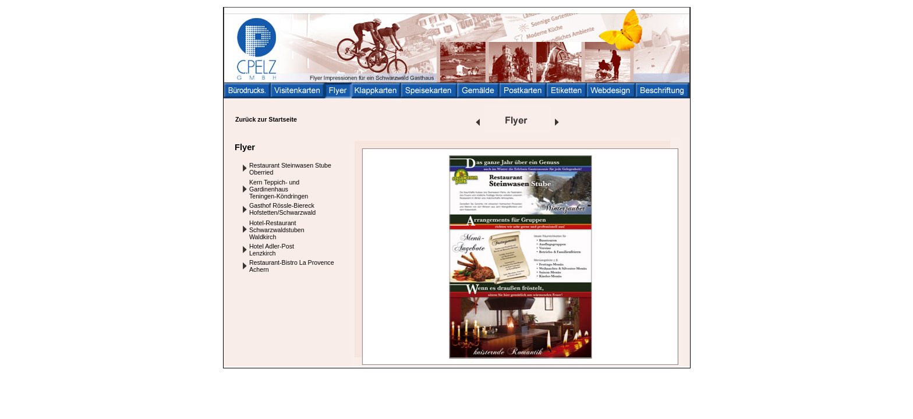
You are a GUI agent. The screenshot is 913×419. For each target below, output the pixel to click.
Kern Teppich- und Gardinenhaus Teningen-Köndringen (278, 189)
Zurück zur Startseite (266, 119)
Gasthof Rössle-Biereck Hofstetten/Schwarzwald (282, 209)
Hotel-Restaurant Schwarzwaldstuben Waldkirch (277, 229)
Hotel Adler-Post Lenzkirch (271, 250)
